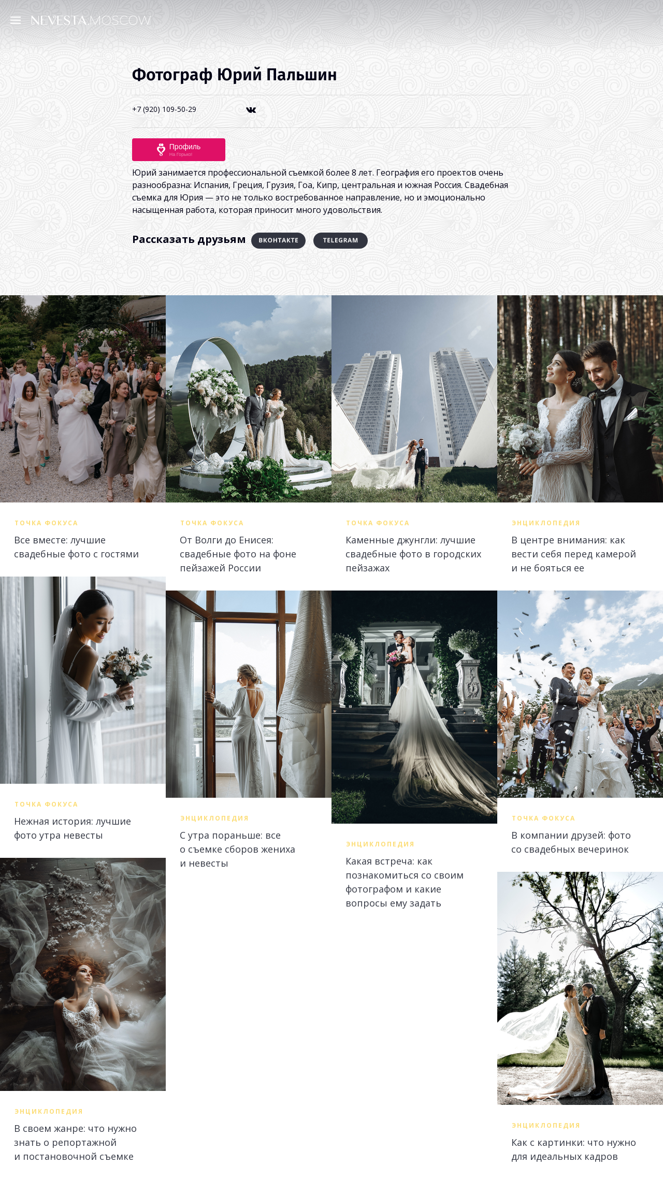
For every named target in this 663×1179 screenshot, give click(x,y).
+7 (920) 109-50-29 (164, 109)
